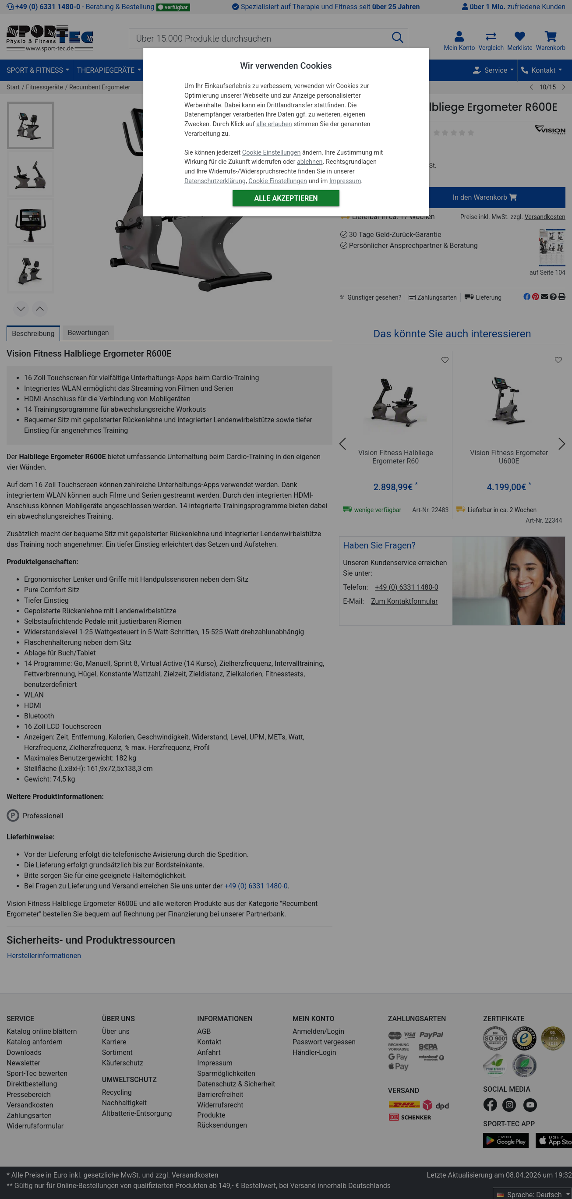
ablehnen (310, 162)
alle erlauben (274, 124)
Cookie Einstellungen (271, 152)
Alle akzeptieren (286, 198)
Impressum (345, 181)
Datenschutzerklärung (215, 181)
